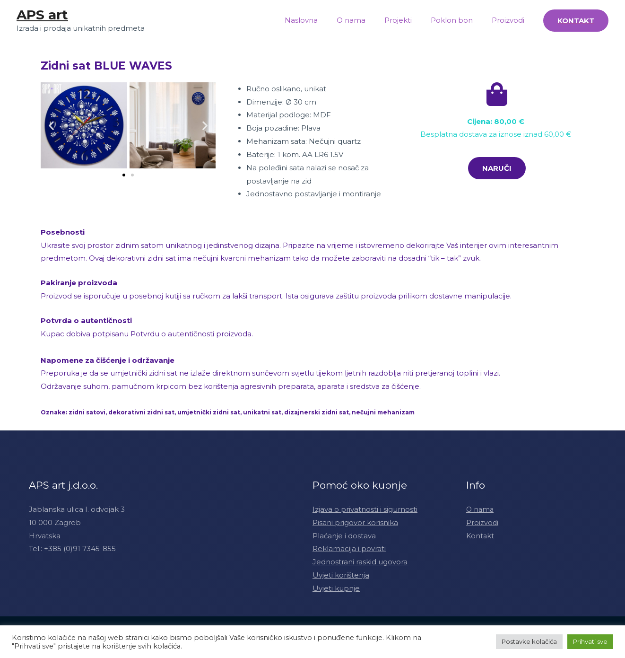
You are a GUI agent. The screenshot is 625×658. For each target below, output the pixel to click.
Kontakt (480, 535)
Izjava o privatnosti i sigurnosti (364, 509)
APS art (42, 15)
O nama (367, 20)
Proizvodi (510, 20)
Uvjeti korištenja (340, 574)
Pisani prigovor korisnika (355, 522)
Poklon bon (459, 20)
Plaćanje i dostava (344, 535)
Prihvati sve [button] (590, 641)
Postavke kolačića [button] (529, 641)
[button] (123, 175)
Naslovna (322, 20)
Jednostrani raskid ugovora (360, 561)
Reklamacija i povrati (349, 548)
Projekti (410, 20)
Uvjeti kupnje (336, 588)
